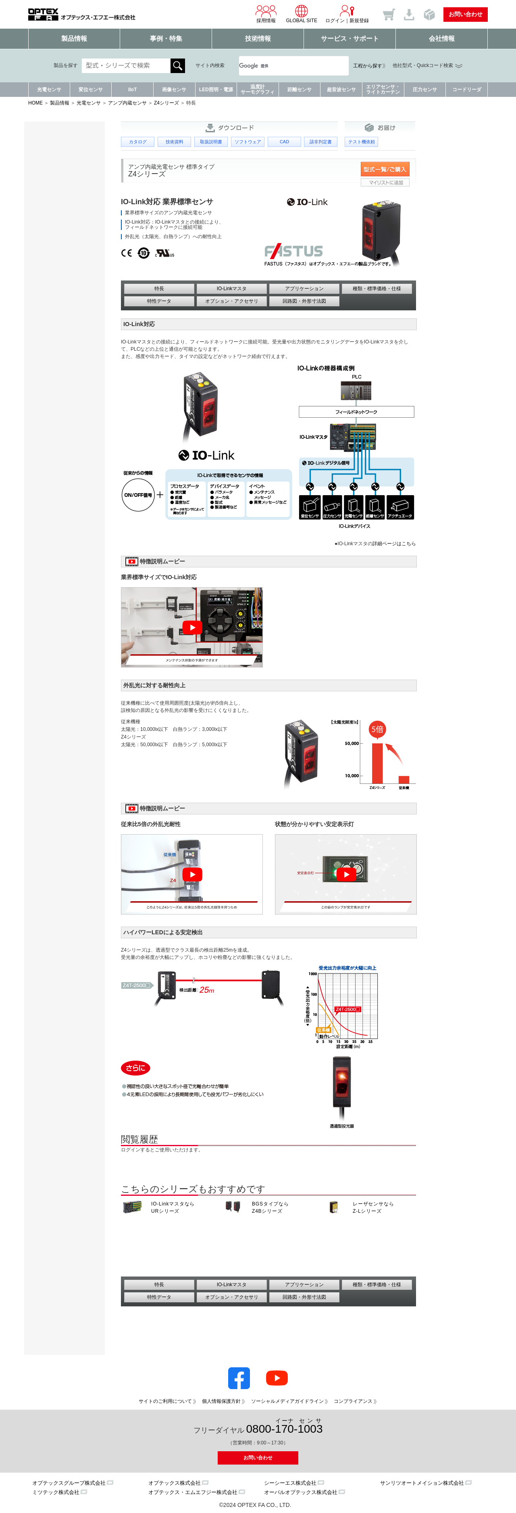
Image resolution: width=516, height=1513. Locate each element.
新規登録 (359, 20)
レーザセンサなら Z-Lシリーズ (373, 1207)
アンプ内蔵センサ (127, 103)
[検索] (284, 66)
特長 (159, 288)
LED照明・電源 (216, 89)
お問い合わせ (466, 14)
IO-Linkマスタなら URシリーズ (173, 1207)
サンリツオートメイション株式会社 (422, 1483)
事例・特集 (166, 38)
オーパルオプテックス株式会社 (300, 1492)
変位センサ (91, 89)
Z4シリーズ (166, 103)
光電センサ (49, 89)
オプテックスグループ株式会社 (69, 1483)
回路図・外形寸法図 (304, 301)
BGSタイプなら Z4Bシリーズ (270, 1207)
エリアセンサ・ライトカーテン (383, 89)
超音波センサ (341, 89)
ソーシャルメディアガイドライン (287, 1401)
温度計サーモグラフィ (258, 89)
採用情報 (266, 13)
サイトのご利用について (165, 1401)
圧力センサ (425, 89)
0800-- (284, 1426)
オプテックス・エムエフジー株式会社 (192, 1492)
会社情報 (442, 38)
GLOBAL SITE (301, 13)
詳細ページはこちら (394, 543)
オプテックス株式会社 (174, 1483)
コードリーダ (466, 89)
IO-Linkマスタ (232, 288)
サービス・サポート (350, 38)
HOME (35, 103)
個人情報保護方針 (221, 1401)
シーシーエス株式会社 (290, 1483)
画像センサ (174, 89)
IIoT (132, 89)
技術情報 (258, 38)
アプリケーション (304, 288)
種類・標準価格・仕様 (377, 288)
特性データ (159, 301)
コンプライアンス (353, 1401)
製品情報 (74, 38)
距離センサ (299, 89)
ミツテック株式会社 (55, 1492)
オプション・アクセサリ (231, 301)
